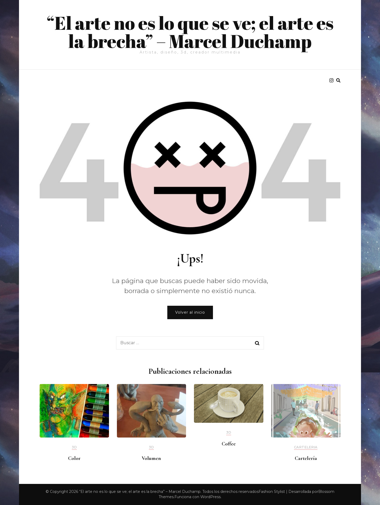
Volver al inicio (190, 312)
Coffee (229, 444)
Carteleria (305, 447)
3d (74, 447)
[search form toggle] (338, 80)
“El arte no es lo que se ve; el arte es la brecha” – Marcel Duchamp (190, 32)
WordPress (210, 496)
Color (74, 458)
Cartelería (306, 458)
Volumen (151, 458)
